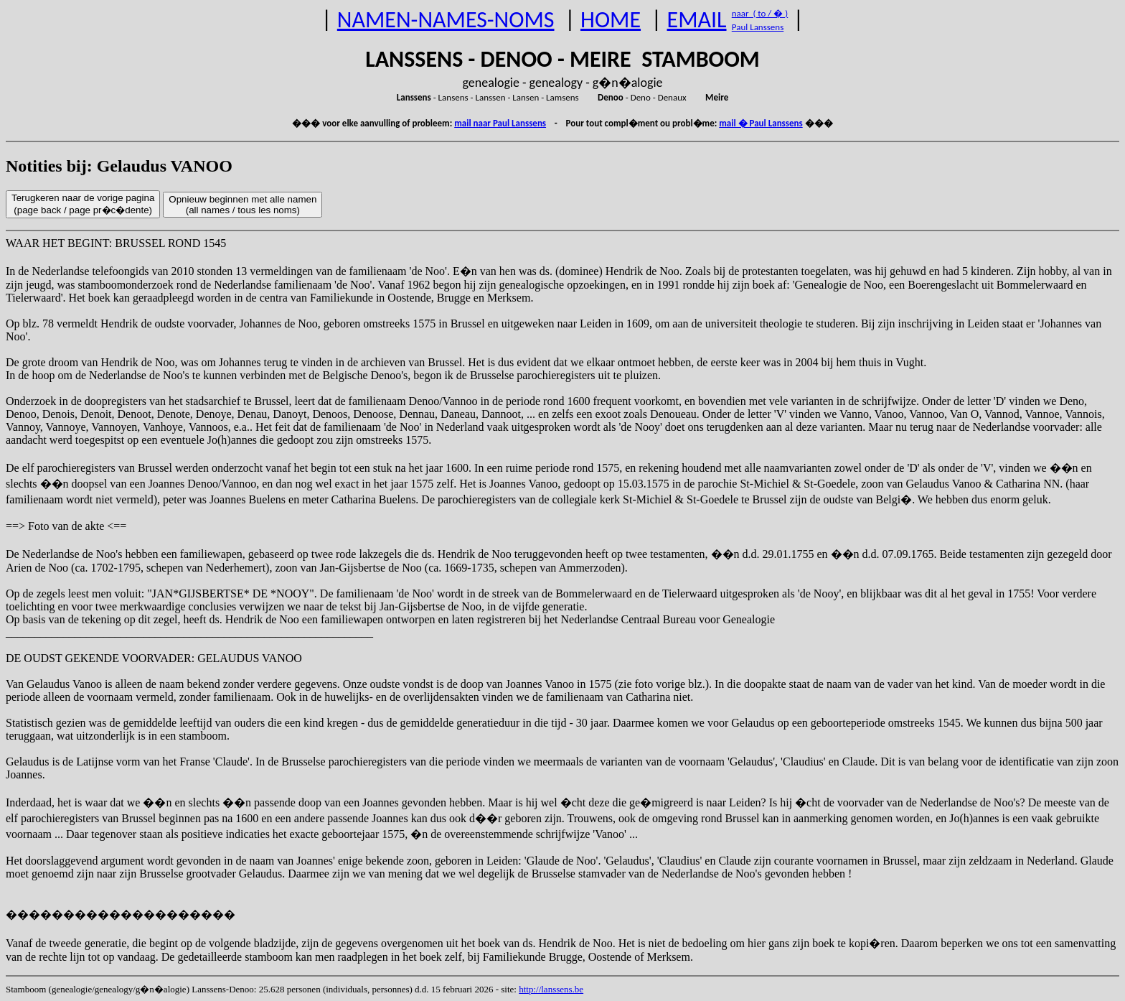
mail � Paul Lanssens (760, 123)
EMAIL (697, 20)
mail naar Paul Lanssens (500, 123)
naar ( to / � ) (760, 13)
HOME (610, 20)
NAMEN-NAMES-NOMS (446, 20)
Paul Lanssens (758, 27)
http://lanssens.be (551, 989)
